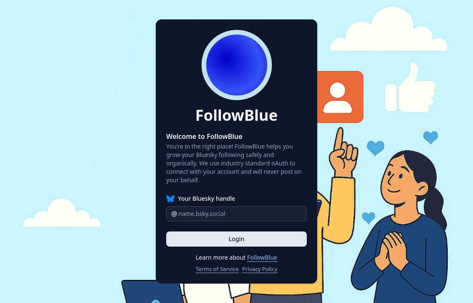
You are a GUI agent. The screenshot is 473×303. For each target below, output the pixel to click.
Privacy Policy (259, 269)
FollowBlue (262, 257)
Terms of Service (217, 269)
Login (236, 239)
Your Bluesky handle (206, 199)
